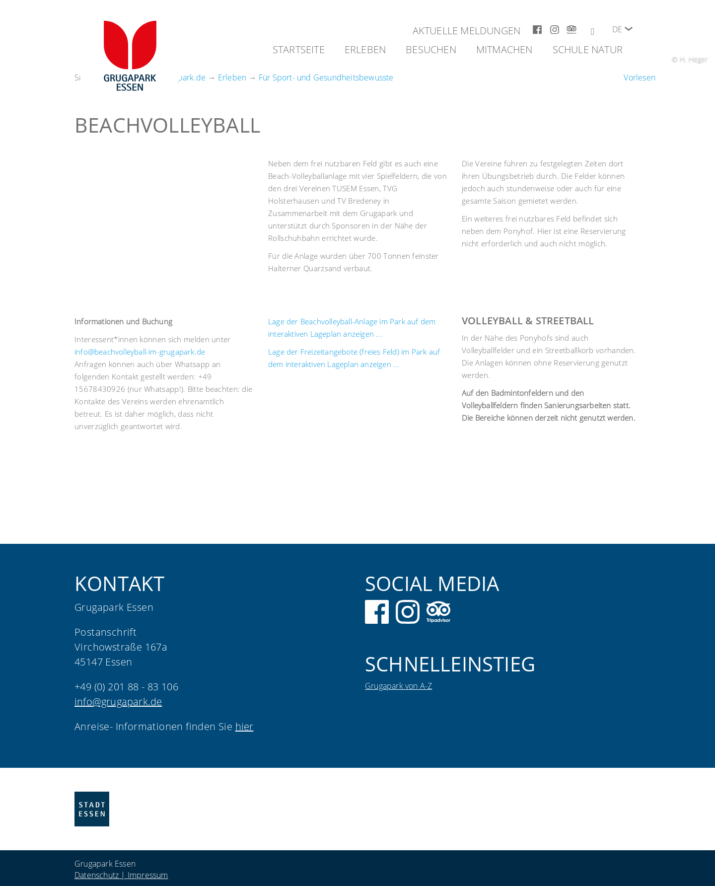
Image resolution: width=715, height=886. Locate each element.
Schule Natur (588, 49)
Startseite (299, 49)
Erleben (365, 49)
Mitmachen (504, 49)
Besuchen (431, 49)
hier (244, 726)
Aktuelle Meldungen (467, 30)
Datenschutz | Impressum (121, 875)
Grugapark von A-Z (398, 685)
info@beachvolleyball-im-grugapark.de (139, 352)
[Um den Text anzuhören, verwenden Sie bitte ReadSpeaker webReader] (639, 77)
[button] (629, 29)
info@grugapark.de (118, 701)
